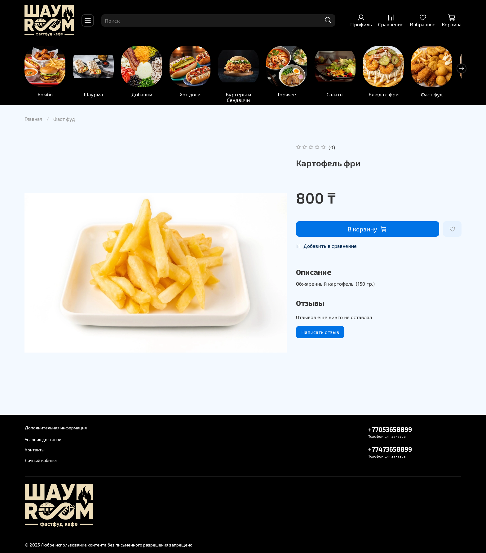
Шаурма (94, 95)
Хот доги (193, 95)
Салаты (342, 95)
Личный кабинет (41, 460)
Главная (33, 120)
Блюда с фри (391, 95)
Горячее (292, 95)
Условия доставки (43, 439)
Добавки (144, 95)
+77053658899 (390, 429)
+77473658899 (390, 449)
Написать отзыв (320, 333)
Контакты (35, 450)
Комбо (45, 95)
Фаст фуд (440, 95)
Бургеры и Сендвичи (243, 98)
